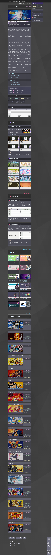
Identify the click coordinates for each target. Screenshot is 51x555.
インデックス (40, 6)
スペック (34, 10)
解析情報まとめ (27, 377)
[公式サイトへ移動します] (12, 23)
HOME (49, 539)
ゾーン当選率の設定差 (15, 82)
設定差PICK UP (12, 80)
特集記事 (49, 543)
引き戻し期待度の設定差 (15, 84)
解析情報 (34, 6)
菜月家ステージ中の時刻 (15, 75)
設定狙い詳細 (27, 322)
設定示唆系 (12, 73)
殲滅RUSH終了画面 (14, 77)
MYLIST (48, 550)
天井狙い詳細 (27, 324)
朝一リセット (27, 338)
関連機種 (49, 546)
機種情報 (34, 8)
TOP (49, 553)
